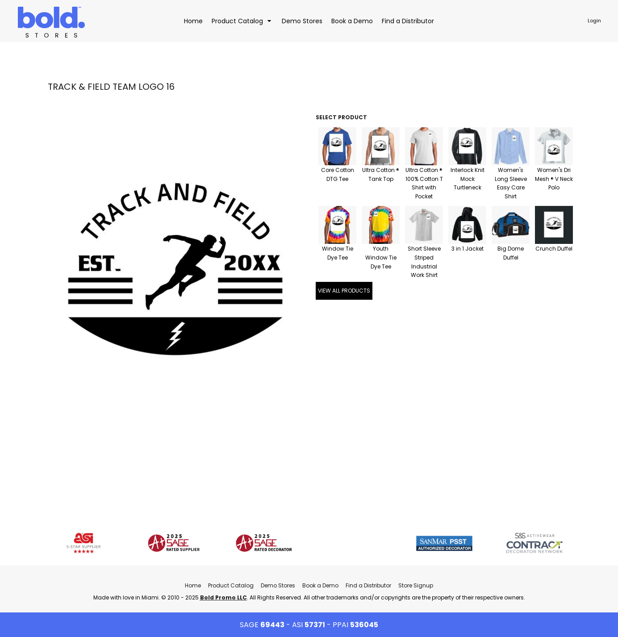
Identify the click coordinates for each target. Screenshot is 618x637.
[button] (242, 20)
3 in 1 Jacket (467, 248)
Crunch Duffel (553, 248)
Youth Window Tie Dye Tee (381, 257)
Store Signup (415, 585)
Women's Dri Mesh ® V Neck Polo (554, 179)
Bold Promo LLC (223, 597)
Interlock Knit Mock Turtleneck (467, 179)
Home (193, 585)
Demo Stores (278, 585)
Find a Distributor (368, 585)
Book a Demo (320, 585)
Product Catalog (231, 585)
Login (594, 20)
